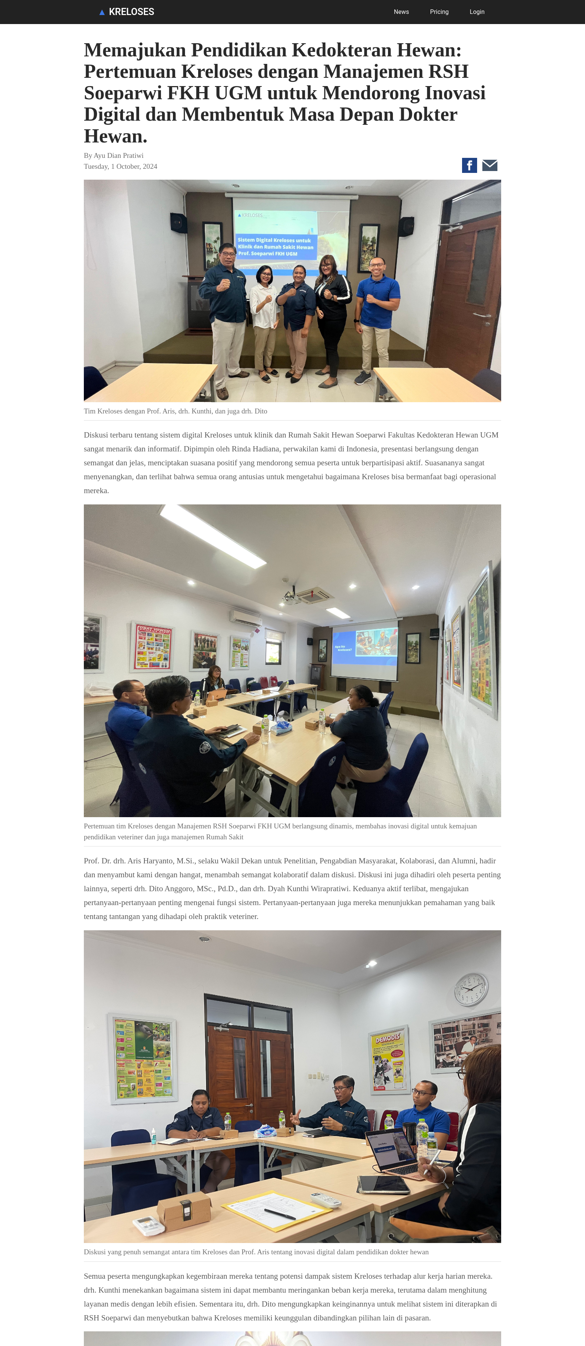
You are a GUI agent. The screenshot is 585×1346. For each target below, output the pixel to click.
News (401, 11)
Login (477, 11)
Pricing (439, 11)
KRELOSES (125, 11)
